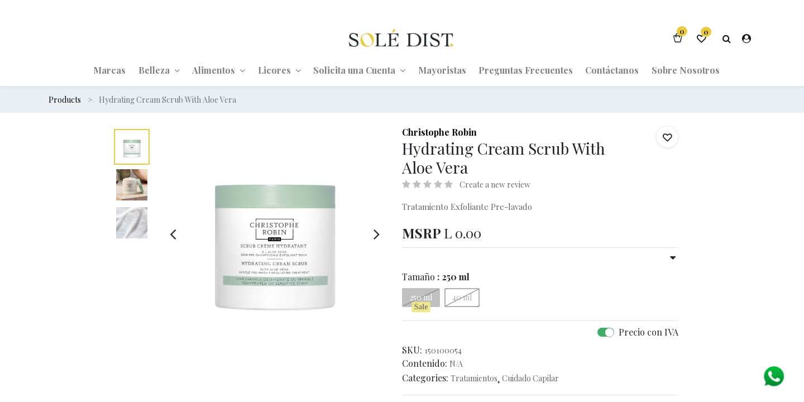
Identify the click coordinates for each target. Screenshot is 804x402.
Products (65, 99)
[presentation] (172, 234)
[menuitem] (109, 70)
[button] (667, 137)
